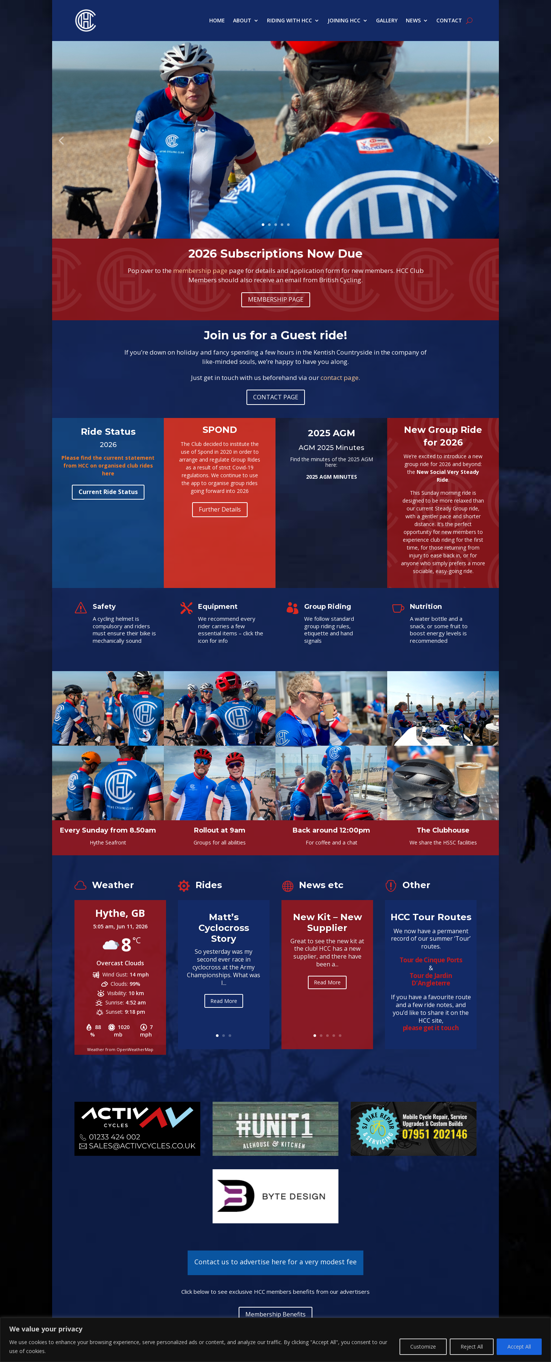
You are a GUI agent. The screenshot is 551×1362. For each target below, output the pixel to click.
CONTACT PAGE (275, 397)
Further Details (220, 509)
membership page (200, 270)
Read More (223, 1011)
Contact (449, 20)
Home (217, 20)
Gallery (387, 20)
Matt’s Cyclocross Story (223, 939)
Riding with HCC (289, 20)
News (413, 20)
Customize (423, 1346)
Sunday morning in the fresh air (274, 138)
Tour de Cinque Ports (430, 960)
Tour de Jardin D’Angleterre (431, 979)
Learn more (273, 179)
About (242, 20)
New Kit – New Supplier (327, 932)
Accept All (519, 1346)
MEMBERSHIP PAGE (275, 299)
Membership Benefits (275, 1314)
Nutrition (426, 607)
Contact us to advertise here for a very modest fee (275, 1261)
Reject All (472, 1346)
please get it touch (431, 1027)
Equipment (218, 607)
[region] (275, 1340)
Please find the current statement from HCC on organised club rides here (108, 465)
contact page (340, 377)
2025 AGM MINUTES (331, 476)
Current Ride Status (108, 492)
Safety (104, 607)
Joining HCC (344, 20)
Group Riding (327, 607)
